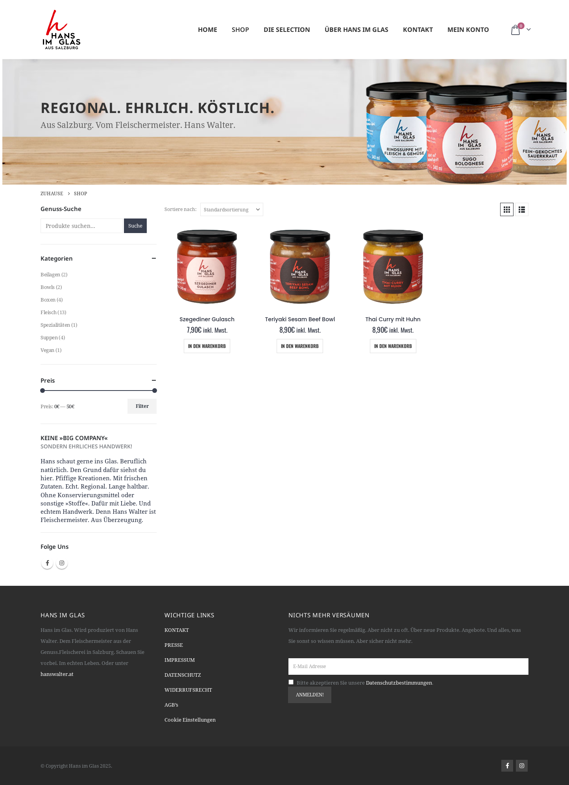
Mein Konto (468, 29)
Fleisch (48, 312)
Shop (240, 29)
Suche (135, 225)
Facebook (47, 563)
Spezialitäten (55, 324)
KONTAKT (176, 629)
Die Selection (287, 29)
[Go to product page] (206, 266)
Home (207, 29)
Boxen (48, 299)
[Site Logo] (61, 29)
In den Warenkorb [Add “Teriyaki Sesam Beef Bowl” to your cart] (300, 346)
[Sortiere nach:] (231, 209)
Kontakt (418, 29)
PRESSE (173, 644)
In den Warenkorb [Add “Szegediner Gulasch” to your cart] (207, 346)
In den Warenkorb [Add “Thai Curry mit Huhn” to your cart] (393, 346)
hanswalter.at (57, 674)
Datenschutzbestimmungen (399, 682)
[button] (507, 209)
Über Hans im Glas (356, 29)
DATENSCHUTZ (182, 674)
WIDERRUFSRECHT (188, 689)
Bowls (48, 287)
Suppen (49, 337)
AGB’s (171, 704)
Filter (142, 406)
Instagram (62, 563)
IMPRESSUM (179, 659)
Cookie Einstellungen (190, 719)
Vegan (47, 350)
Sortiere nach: (180, 209)
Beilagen (50, 274)
